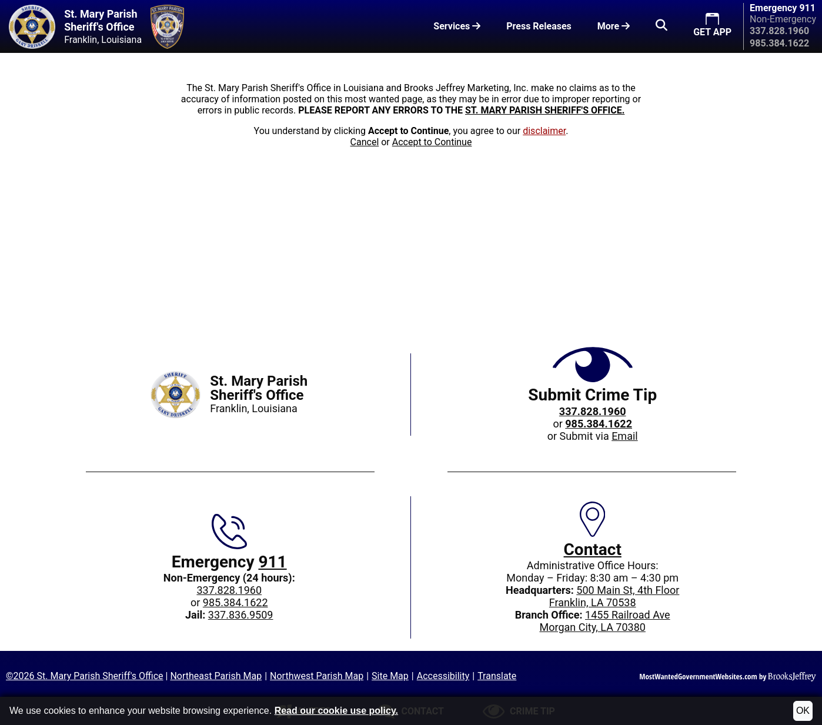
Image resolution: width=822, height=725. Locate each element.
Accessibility (443, 675)
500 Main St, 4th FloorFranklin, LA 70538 (614, 596)
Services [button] (456, 26)
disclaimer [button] (544, 130)
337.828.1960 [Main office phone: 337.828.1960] (229, 590)
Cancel (364, 142)
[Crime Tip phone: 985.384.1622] (598, 423)
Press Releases (538, 26)
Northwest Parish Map (316, 675)
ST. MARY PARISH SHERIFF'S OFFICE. (544, 110)
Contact (592, 549)
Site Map (390, 675)
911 (272, 562)
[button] (661, 26)
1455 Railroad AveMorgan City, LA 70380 (604, 621)
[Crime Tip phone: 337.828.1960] (592, 411)
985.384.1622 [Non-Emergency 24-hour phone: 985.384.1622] (235, 602)
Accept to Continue (432, 142)
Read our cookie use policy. (336, 711)
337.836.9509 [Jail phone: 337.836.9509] (240, 615)
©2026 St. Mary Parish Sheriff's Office (84, 675)
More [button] (613, 26)
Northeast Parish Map (216, 675)
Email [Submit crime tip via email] (625, 436)
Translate (496, 675)
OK (803, 711)
